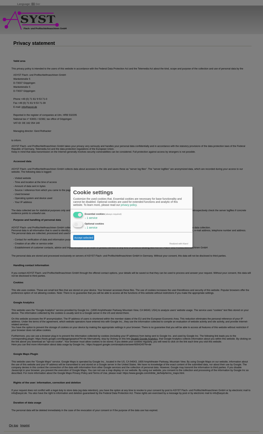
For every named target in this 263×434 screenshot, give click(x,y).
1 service (91, 217)
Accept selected (83, 237)
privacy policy (129, 204)
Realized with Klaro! (178, 243)
